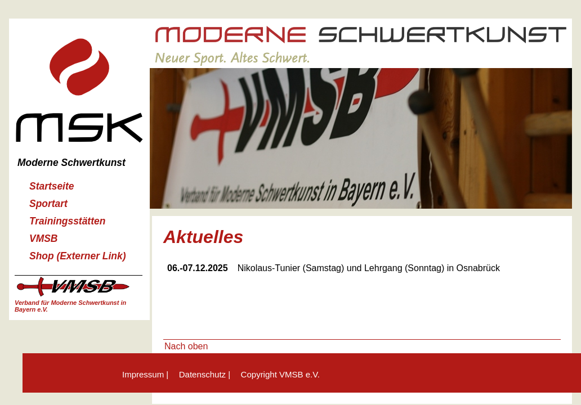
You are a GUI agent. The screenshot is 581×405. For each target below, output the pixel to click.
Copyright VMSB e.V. (280, 374)
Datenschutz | (204, 374)
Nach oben (186, 346)
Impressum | (145, 374)
